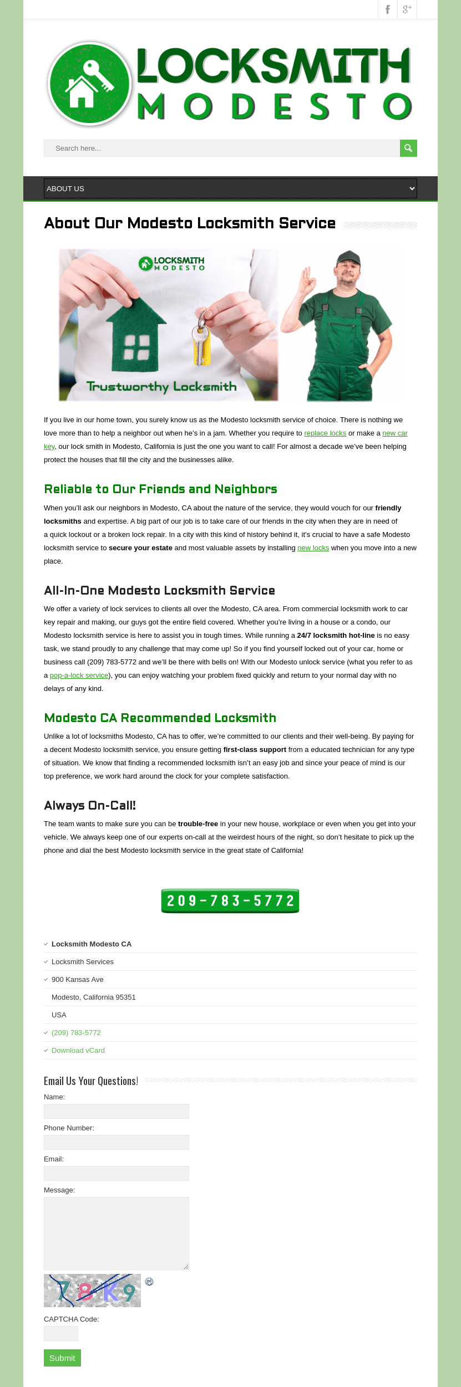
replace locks (325, 433)
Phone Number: (69, 1128)
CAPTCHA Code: (71, 1319)
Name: (54, 1097)
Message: (59, 1190)
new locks (313, 548)
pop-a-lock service (79, 675)
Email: (54, 1159)
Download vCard (78, 1050)
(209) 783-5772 (76, 1032)
